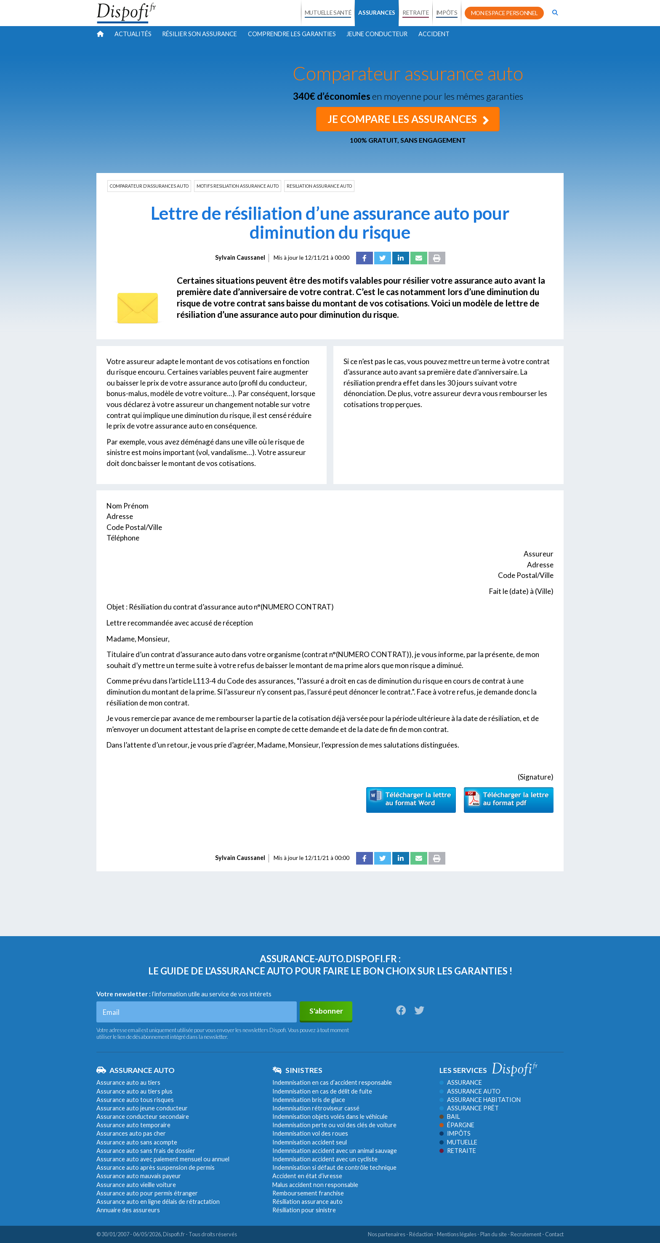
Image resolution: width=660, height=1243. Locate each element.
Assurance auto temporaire (133, 1125)
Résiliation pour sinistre (304, 1210)
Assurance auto (469, 1090)
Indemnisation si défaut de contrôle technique (334, 1167)
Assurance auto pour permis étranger (147, 1193)
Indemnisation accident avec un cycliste (325, 1159)
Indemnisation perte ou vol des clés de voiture (334, 1125)
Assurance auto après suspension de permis (155, 1167)
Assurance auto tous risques (135, 1099)
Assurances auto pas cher (131, 1133)
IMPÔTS (447, 12)
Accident (434, 33)
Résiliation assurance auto (307, 1201)
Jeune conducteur (376, 33)
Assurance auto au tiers (128, 1082)
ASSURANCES (376, 12)
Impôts (455, 1133)
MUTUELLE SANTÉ (328, 12)
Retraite (457, 1150)
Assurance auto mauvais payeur (138, 1175)
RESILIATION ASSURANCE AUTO (319, 186)
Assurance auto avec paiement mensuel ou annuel (162, 1159)
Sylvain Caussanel (240, 257)
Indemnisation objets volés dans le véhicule (330, 1116)
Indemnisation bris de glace (308, 1099)
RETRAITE (415, 12)
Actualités (133, 33)
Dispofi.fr (174, 1233)
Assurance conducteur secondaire (142, 1116)
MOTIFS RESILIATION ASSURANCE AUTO (238, 186)
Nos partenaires (386, 1233)
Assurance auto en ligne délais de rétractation (158, 1201)
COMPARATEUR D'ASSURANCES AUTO (149, 186)
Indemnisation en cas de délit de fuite (322, 1090)
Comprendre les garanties (292, 33)
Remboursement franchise (308, 1193)
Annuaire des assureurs (128, 1210)
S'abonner (326, 1010)
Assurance (460, 1082)
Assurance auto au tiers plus (134, 1090)
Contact (554, 1233)
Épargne (456, 1125)
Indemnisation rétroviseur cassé (315, 1108)
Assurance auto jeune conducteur (142, 1108)
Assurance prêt (469, 1108)
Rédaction (421, 1233)
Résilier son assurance (199, 33)
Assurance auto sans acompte (136, 1142)
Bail (449, 1116)
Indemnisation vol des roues (310, 1133)
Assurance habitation (480, 1099)
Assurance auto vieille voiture (136, 1184)
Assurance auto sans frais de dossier (145, 1150)
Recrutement (526, 1233)
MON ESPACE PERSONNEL (504, 13)
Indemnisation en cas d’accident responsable (332, 1082)
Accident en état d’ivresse (307, 1175)
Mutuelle (458, 1142)
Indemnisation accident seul (309, 1142)
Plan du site (493, 1233)
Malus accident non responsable (315, 1184)
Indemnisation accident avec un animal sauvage (334, 1150)
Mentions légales (456, 1233)
